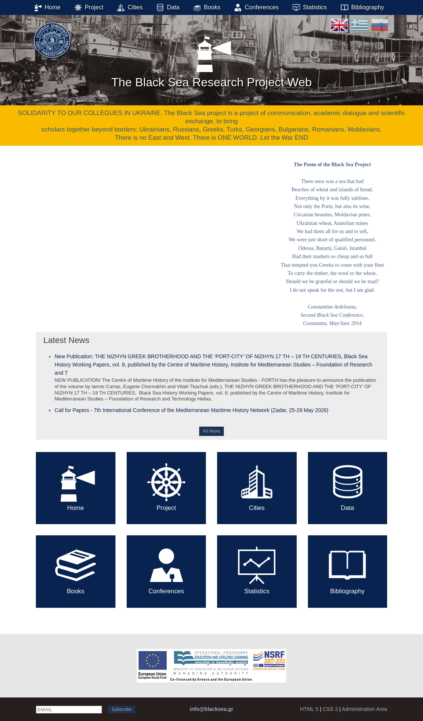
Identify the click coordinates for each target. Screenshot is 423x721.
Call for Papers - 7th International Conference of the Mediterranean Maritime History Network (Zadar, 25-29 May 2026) (191, 410)
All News (211, 431)
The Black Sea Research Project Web (211, 59)
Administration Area (364, 709)
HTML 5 (309, 709)
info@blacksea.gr (211, 709)
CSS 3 (329, 709)
